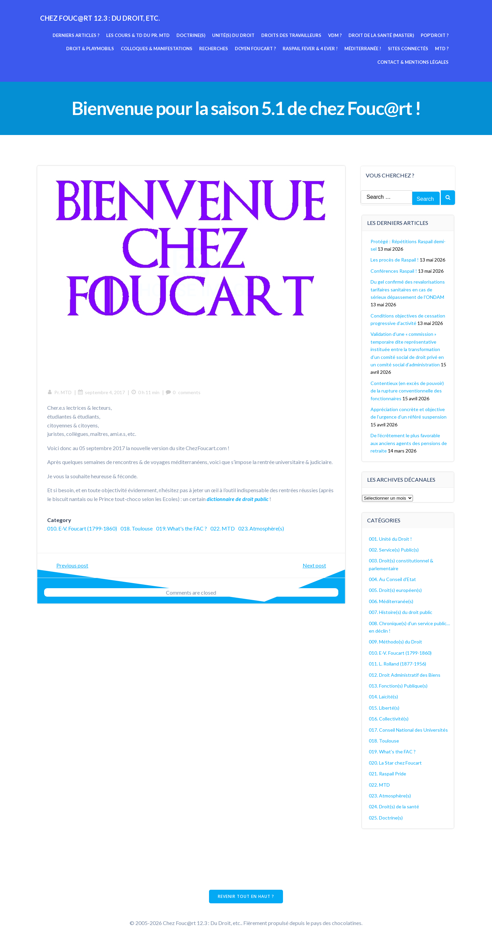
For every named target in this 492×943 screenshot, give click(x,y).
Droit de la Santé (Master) (381, 35)
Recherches (214, 48)
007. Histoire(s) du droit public (401, 612)
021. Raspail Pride (387, 773)
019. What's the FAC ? (181, 528)
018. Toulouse (137, 528)
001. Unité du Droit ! (390, 538)
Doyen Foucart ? (255, 48)
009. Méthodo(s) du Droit (395, 641)
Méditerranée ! (363, 48)
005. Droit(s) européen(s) (395, 590)
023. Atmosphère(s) (261, 528)
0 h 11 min (145, 393)
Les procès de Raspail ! (395, 259)
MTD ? (442, 48)
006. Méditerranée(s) (391, 601)
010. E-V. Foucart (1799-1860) (82, 528)
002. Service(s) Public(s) (394, 549)
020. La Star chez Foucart (395, 762)
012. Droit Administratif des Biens (405, 674)
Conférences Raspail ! (394, 270)
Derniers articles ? (76, 35)
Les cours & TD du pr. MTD (138, 35)
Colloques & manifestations (157, 48)
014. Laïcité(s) (383, 696)
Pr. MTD (60, 393)
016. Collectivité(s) (389, 718)
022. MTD (223, 528)
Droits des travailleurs (292, 35)
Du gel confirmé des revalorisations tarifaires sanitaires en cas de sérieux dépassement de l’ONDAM (408, 289)
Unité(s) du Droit (233, 35)
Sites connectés (408, 48)
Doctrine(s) (191, 35)
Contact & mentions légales (413, 61)
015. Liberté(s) (384, 707)
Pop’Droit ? (435, 35)
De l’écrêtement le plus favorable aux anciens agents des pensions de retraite (409, 442)
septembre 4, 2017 (101, 393)
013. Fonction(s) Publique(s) (398, 685)
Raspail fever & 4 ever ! (310, 48)
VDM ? (335, 35)
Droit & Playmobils (90, 48)
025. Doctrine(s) (386, 817)
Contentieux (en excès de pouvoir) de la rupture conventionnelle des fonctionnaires (407, 390)
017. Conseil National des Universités (408, 729)
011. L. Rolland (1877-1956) (398, 663)
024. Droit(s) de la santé (394, 806)
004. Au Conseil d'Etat (392, 579)
